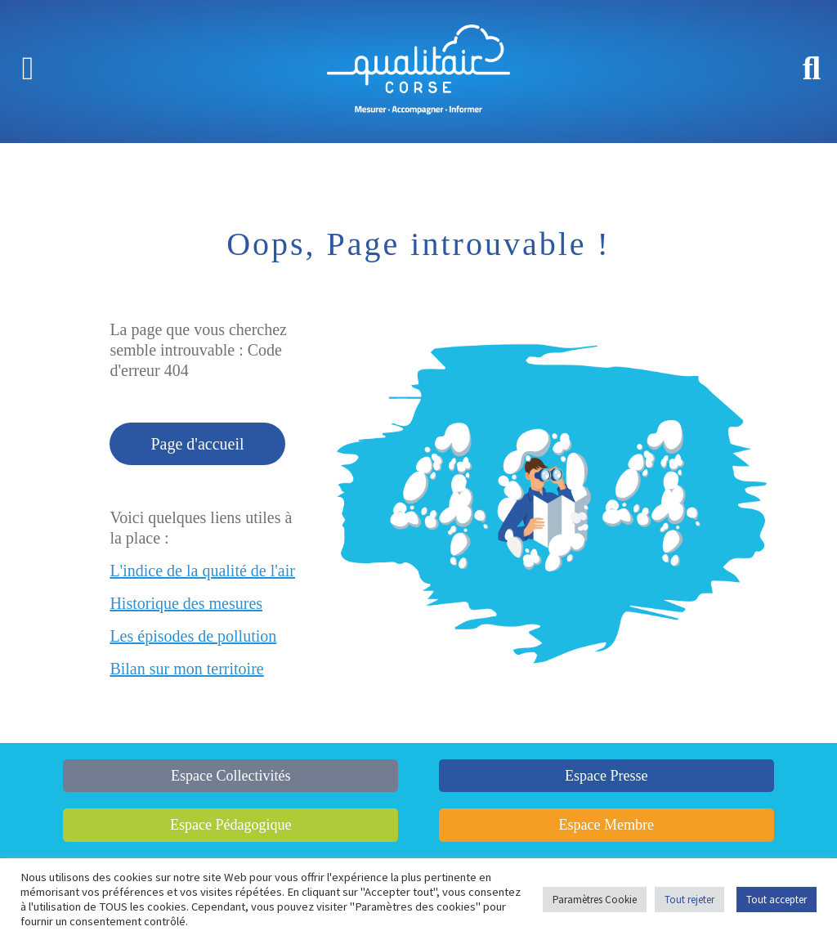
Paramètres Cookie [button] (595, 899)
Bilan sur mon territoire (186, 669)
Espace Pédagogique (230, 825)
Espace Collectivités (230, 776)
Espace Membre (606, 825)
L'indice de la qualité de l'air (202, 571)
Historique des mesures (186, 603)
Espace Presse (606, 776)
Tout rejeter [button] (689, 899)
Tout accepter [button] (776, 899)
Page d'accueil (197, 444)
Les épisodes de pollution (193, 636)
